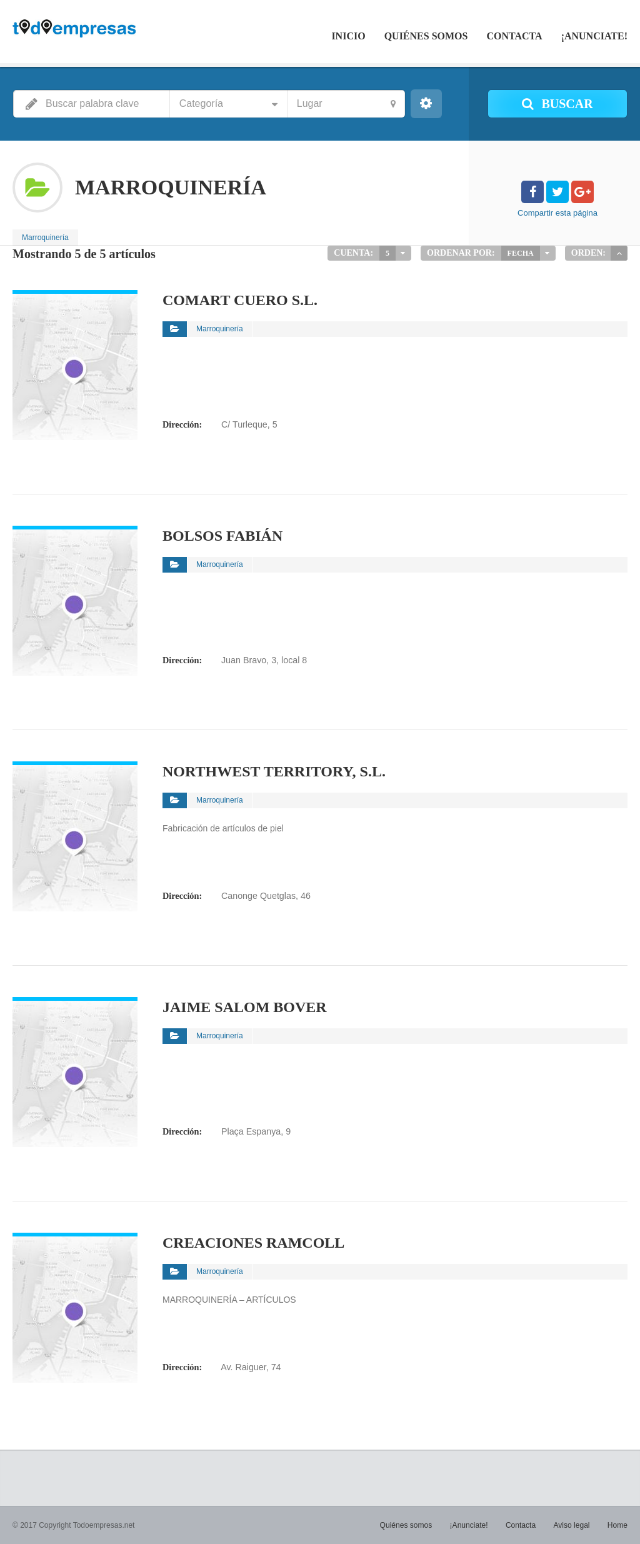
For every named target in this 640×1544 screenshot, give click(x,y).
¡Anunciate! (594, 36)
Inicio (348, 36)
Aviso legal (572, 1525)
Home (618, 1525)
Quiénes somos (426, 36)
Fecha (521, 253)
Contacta (514, 36)
